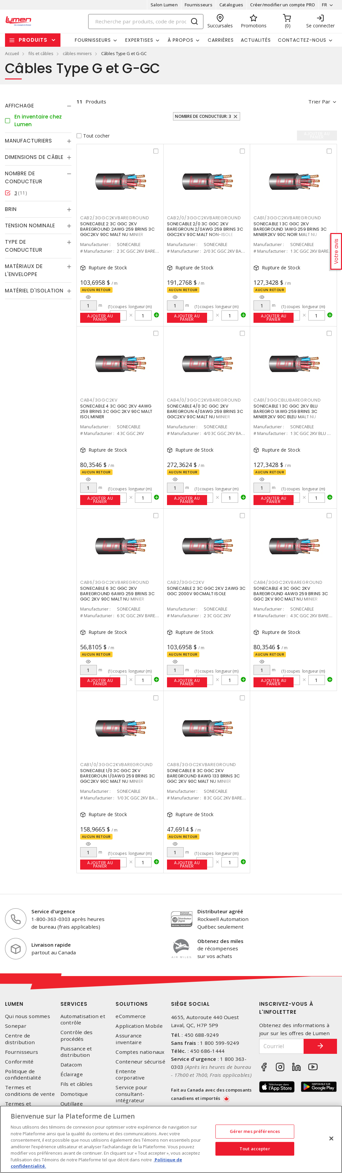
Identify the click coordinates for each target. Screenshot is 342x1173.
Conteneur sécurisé (140, 1062)
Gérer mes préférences (255, 1131)
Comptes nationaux (140, 1052)
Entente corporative (130, 1074)
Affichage (19, 105)
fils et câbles (40, 53)
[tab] (38, 106)
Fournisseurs (198, 5)
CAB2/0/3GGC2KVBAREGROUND (204, 218)
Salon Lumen (164, 5)
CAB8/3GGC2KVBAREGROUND (201, 764)
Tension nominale (30, 225)
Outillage (71, 1104)
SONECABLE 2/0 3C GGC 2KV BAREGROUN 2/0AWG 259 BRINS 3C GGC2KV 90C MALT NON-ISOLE (205, 229)
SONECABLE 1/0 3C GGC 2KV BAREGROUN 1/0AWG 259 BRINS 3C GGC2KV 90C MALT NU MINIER (117, 776)
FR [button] (324, 5)
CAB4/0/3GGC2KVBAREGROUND (204, 400)
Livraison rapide (51, 944)
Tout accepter (254, 1149)
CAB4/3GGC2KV (99, 400)
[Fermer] (331, 1138)
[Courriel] (281, 1046)
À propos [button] (180, 40)
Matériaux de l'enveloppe (24, 270)
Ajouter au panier (100, 317)
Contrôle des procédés (76, 1035)
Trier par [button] (319, 101)
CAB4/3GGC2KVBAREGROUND (288, 582)
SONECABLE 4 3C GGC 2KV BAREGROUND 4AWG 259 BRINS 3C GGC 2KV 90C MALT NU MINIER (290, 593)
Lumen (14, 1003)
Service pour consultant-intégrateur (131, 1093)
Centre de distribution (20, 1038)
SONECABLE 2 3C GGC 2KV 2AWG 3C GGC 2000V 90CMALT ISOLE (206, 591)
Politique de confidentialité (23, 1074)
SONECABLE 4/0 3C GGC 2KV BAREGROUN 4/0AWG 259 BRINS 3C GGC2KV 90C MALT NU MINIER (205, 411)
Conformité (19, 1062)
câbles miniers (77, 53)
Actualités (256, 40)
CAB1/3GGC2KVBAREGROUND (287, 218)
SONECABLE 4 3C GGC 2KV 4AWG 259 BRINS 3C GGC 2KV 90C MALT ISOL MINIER (116, 411)
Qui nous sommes (27, 1016)
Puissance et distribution (76, 1051)
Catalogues (231, 5)
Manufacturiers (28, 140)
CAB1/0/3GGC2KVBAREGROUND (116, 764)
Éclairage (71, 1074)
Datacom (71, 1065)
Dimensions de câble (34, 157)
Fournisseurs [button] (93, 40)
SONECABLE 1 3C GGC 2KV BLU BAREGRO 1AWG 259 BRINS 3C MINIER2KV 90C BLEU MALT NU (285, 411)
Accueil (12, 53)
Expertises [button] (139, 40)
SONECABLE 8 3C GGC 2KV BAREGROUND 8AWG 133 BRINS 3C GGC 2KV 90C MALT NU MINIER (203, 776)
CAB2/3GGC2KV (185, 582)
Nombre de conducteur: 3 (203, 116)
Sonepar (15, 1026)
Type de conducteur (23, 245)
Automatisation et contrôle (82, 1019)
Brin (11, 209)
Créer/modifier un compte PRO (282, 5)
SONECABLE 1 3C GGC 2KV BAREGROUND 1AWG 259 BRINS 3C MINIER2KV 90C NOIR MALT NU (290, 229)
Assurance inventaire (129, 1038)
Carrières (221, 40)
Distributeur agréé (220, 911)
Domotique (74, 1094)
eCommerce (131, 1016)
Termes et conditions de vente (30, 1090)
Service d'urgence (53, 911)
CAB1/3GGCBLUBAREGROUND (287, 400)
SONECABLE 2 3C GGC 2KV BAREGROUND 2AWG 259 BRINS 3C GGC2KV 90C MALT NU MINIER (117, 229)
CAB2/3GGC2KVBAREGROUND (114, 218)
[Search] (146, 21)
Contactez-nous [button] (302, 40)
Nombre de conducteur (23, 177)
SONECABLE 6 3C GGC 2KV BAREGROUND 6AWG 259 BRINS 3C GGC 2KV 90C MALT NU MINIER (117, 593)
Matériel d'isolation (34, 290)
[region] (171, 1139)
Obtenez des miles (220, 941)
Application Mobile (139, 1026)
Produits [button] (33, 39)
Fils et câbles (76, 1084)
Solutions (132, 1003)
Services (74, 1003)
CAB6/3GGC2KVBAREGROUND (114, 582)
